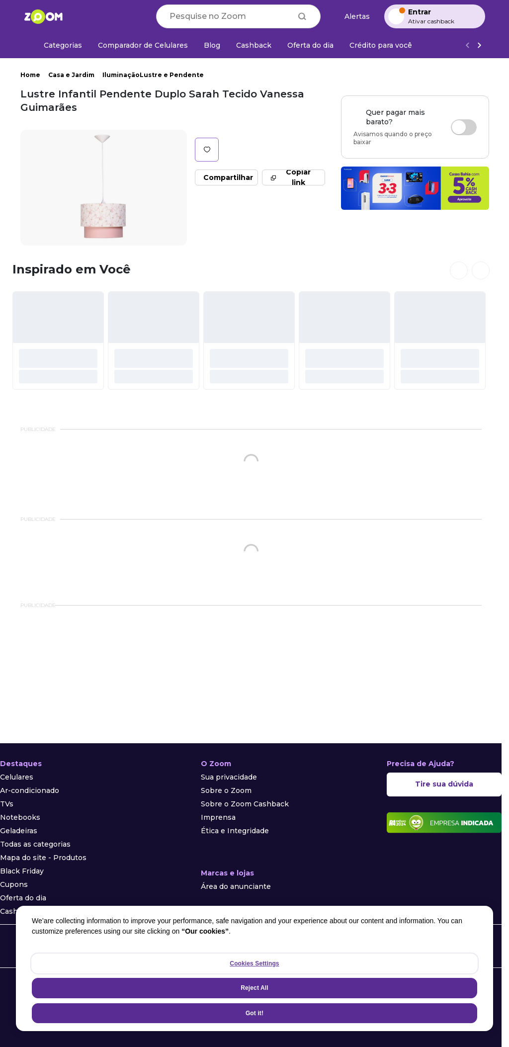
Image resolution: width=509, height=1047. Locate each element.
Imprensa (218, 817)
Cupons (14, 884)
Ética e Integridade (235, 830)
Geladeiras (18, 830)
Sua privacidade (229, 777)
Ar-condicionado (29, 790)
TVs (6, 803)
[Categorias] (57, 45)
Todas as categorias (35, 844)
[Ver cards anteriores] (459, 270)
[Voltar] (467, 45)
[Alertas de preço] (352, 16)
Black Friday (22, 871)
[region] (254, 968)
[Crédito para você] (380, 45)
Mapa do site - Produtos (43, 857)
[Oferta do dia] (310, 45)
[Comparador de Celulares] (143, 45)
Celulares (16, 777)
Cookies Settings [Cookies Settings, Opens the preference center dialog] (254, 963)
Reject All (254, 987)
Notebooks (20, 817)
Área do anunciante (236, 886)
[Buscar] (302, 16)
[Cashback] (253, 45)
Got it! (254, 1013)
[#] (58, 340)
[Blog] (212, 45)
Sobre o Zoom (226, 790)
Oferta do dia (23, 897)
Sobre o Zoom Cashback (245, 803)
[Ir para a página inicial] (43, 16)
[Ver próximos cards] (481, 270)
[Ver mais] (479, 45)
